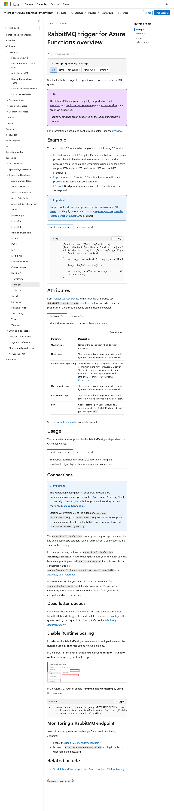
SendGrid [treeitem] (15, 296)
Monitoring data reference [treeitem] (21, 347)
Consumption (109, 105)
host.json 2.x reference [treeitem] (20, 336)
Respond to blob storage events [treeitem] (23, 65)
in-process (90, 298)
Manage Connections (73, 505)
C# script (58, 186)
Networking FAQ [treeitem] (17, 353)
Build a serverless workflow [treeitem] (24, 88)
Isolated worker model (65, 155)
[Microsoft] (6, 4)
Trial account (162, 12)
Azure (50, 23)
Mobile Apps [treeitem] (17, 255)
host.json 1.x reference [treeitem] (19, 342)
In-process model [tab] (84, 226)
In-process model (62, 177)
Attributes (141, 33)
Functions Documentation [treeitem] (19, 34)
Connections (84, 379)
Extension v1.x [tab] (76, 316)
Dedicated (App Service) (80, 105)
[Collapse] (38, 21)
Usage (139, 37)
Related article (143, 41)
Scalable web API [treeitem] (19, 57)
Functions (63, 23)
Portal (148, 12)
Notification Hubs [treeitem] (19, 261)
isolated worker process (66, 298)
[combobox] (22, 27)
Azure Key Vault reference (61, 574)
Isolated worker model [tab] (60, 226)
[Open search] (167, 4)
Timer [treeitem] (14, 319)
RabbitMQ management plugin (82, 742)
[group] (87, 261)
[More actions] (124, 23)
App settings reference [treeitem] (20, 169)
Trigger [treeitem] (17, 284)
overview (117, 130)
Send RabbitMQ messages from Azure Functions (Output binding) (89, 769)
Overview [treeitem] (18, 278)
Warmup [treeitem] (15, 324)
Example (140, 29)
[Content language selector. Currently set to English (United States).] (18, 805)
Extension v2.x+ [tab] (57, 316)
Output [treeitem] (17, 290)
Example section (65, 422)
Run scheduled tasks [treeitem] (21, 94)
